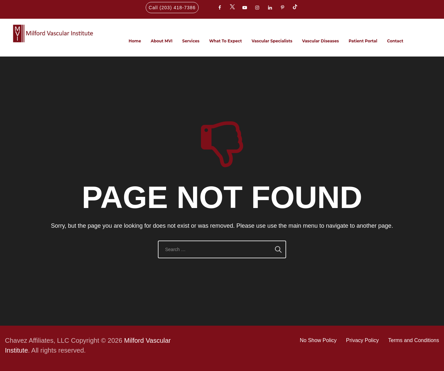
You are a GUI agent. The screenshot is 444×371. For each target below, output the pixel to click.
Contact (395, 40)
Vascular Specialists (272, 40)
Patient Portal (363, 40)
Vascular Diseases (320, 40)
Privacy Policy (362, 340)
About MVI (161, 40)
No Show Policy (318, 340)
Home (135, 40)
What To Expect (225, 40)
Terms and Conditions (413, 340)
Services (190, 40)
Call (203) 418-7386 (172, 7)
